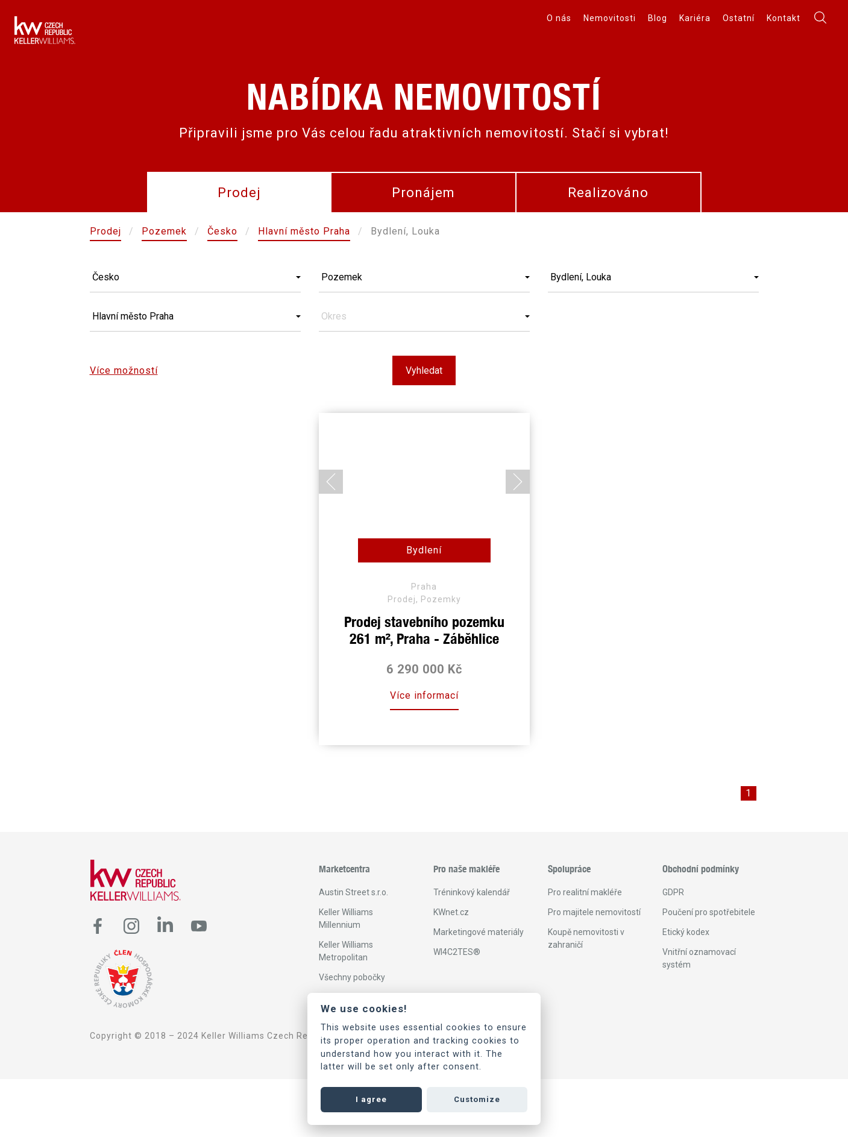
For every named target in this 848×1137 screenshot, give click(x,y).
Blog (657, 18)
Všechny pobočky (352, 977)
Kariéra (695, 18)
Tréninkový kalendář (471, 892)
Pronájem (423, 192)
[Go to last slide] (331, 482)
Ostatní (739, 18)
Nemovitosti (609, 18)
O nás (559, 18)
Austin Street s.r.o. (353, 892)
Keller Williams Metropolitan (346, 951)
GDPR (673, 892)
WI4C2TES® (456, 952)
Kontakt (783, 18)
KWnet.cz (451, 912)
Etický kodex (685, 932)
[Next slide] (518, 482)
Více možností (124, 370)
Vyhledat (424, 370)
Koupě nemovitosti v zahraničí (586, 938)
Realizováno (608, 192)
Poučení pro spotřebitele (708, 912)
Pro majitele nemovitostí (594, 912)
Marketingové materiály (478, 932)
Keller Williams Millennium (346, 918)
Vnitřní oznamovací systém (699, 958)
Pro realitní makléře (585, 892)
